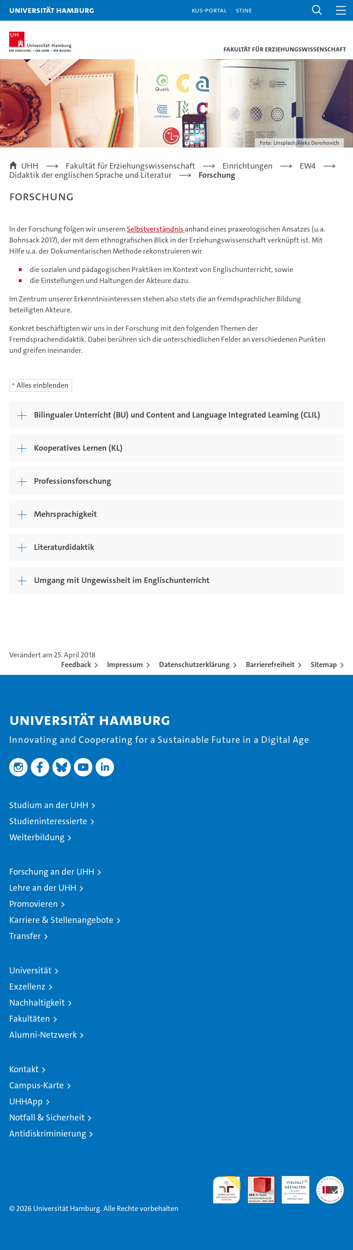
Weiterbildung (36, 837)
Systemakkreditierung (330, 1181)
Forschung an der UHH (51, 871)
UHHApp (26, 1101)
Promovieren (33, 904)
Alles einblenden (42, 385)
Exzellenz (27, 986)
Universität (30, 970)
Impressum (125, 664)
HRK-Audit (290, 1185)
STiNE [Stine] (244, 10)
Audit (256, 1181)
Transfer (25, 936)
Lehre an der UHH (42, 888)
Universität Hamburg (51, 10)
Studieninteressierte (48, 821)
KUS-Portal (209, 10)
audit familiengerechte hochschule (226, 1190)
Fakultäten (29, 1018)
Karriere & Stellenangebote (61, 920)
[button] (317, 10)
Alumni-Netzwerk (43, 1035)
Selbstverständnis (156, 229)
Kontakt (24, 1069)
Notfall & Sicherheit (47, 1117)
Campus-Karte (36, 1085)
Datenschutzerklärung (194, 664)
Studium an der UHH (48, 805)
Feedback (76, 664)
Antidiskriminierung (47, 1133)
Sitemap (324, 664)
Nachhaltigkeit (37, 1002)
